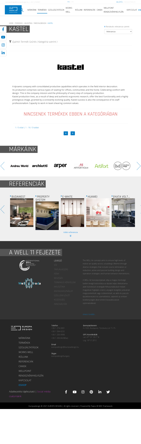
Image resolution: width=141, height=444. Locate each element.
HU (68, 2)
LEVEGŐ (58, 260)
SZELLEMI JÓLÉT (62, 295)
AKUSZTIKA (28, 23)
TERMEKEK (19, 23)
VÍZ (55, 265)
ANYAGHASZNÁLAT (63, 291)
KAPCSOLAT (132, 9)
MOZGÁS (58, 278)
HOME (11, 23)
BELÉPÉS (119, 2)
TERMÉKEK (42, 9)
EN (72, 2)
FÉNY (56, 273)
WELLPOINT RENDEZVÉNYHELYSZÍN (113, 10)
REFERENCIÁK (89, 9)
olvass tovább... (89, 314)
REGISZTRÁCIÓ (130, 2)
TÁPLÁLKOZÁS (61, 269)
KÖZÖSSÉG (59, 299)
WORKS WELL (69, 10)
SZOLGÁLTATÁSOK (56, 9)
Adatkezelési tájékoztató (22, 391)
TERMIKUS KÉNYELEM (65, 282)
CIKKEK (99, 9)
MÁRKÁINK (31, 9)
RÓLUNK (78, 9)
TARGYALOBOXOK (40, 23)
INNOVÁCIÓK (60, 304)
